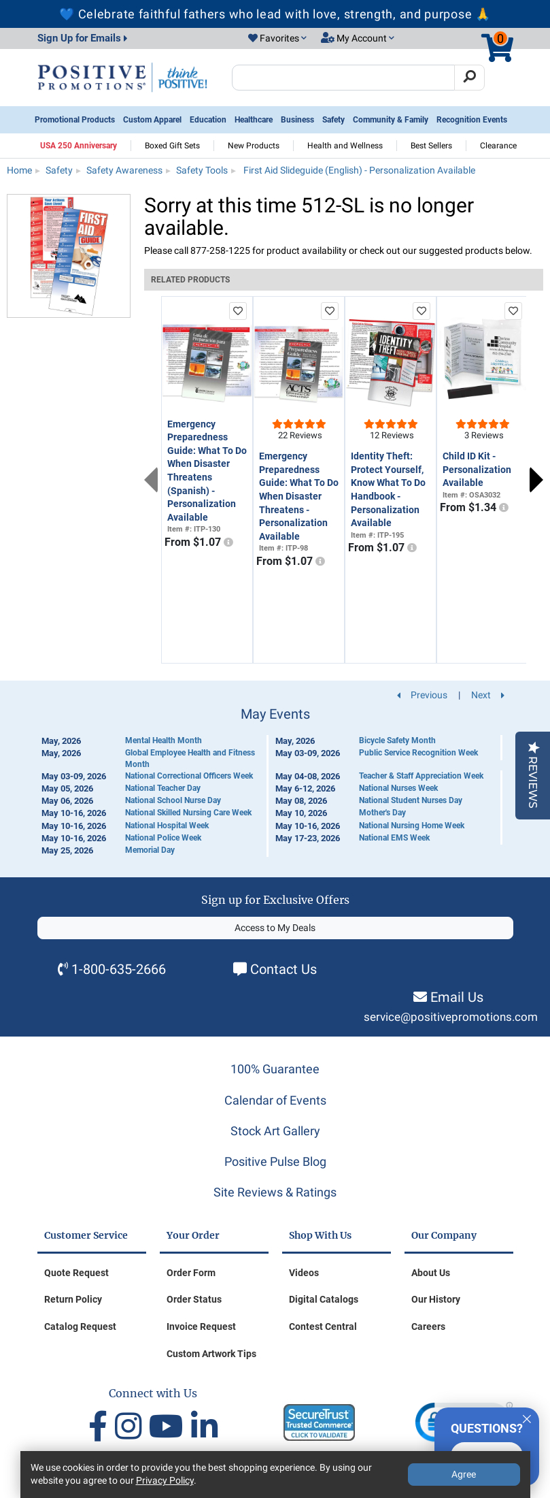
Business (297, 120)
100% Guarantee (275, 1069)
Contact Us (283, 969)
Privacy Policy (165, 1480)
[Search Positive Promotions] (344, 78)
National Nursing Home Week (411, 825)
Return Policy (73, 1299)
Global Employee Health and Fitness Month (190, 758)
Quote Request (76, 1272)
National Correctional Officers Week (189, 776)
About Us (430, 1272)
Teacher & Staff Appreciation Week (421, 776)
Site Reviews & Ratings (275, 1192)
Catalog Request (80, 1326)
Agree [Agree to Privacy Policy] (463, 1474)
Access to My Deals (275, 927)
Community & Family (390, 120)
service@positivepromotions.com (451, 1017)
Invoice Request (201, 1326)
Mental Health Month (163, 740)
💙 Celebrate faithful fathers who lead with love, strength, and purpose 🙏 (274, 14)
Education (208, 120)
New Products (253, 145)
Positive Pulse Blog (275, 1161)
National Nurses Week (398, 788)
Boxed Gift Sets (172, 145)
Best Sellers (431, 145)
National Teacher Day (163, 788)
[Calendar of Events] (275, 781)
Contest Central (323, 1326)
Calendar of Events (275, 1100)
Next (536, 479)
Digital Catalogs (323, 1299)
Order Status (194, 1299)
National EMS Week (394, 838)
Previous (151, 479)
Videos (304, 1272)
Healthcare (254, 120)
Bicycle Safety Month (397, 740)
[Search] (469, 78)
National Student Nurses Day (410, 800)
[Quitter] (526, 1417)
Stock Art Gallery (275, 1131)
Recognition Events (471, 120)
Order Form (191, 1272)
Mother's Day (382, 812)
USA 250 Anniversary (78, 145)
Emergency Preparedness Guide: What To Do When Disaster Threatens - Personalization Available (299, 496)
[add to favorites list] (238, 311)
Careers (428, 1326)
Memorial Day (150, 850)
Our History (435, 1299)
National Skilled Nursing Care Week (188, 812)
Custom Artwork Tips (211, 1353)
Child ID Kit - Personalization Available (477, 469)
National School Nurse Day (173, 800)
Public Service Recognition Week (418, 753)
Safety (333, 120)
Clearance (498, 145)
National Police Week (163, 838)
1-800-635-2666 (118, 969)
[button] (277, 39)
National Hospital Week (167, 825)
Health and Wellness (345, 145)
